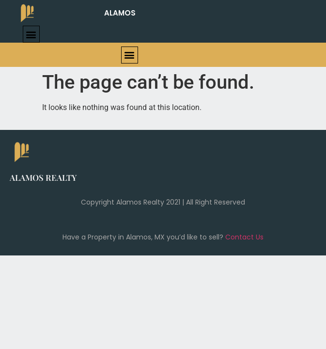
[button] (31, 34)
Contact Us (244, 237)
